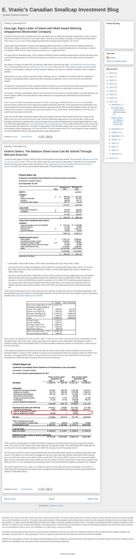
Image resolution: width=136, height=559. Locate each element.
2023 (111, 80)
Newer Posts (10, 499)
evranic (112, 58)
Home (51, 499)
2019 (111, 94)
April (113, 150)
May (113, 147)
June (113, 143)
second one (77, 102)
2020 (111, 91)
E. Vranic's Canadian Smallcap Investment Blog (60, 9)
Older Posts (93, 499)
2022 (111, 84)
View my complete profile (116, 61)
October (114, 132)
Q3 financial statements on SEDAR (29, 296)
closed (11, 102)
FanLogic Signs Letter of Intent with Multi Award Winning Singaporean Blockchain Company (42, 30)
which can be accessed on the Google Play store (44, 124)
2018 (111, 98)
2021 (111, 87)
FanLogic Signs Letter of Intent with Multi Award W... (118, 111)
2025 (111, 73)
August (114, 139)
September (116, 136)
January (114, 154)
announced (17, 41)
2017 (111, 102)
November (115, 129)
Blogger (72, 554)
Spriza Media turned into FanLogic (38, 67)
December (115, 105)
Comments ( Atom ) (56, 506)
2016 (111, 158)
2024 (111, 77)
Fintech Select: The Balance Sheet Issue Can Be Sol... (117, 121)
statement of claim (16, 462)
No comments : (27, 137)
